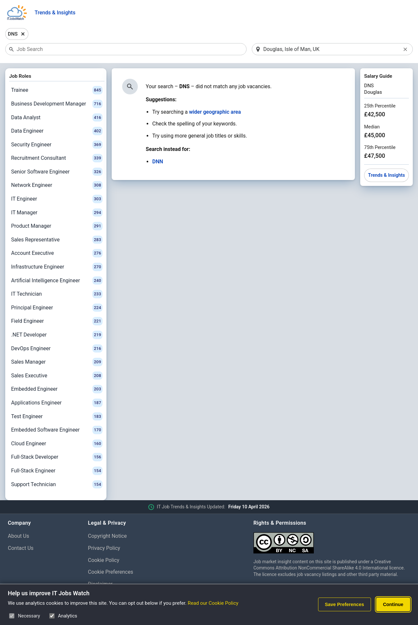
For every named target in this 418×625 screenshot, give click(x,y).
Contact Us (21, 548)
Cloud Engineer (57, 443)
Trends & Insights (55, 12)
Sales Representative (57, 240)
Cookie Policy (103, 560)
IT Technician (57, 294)
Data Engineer (57, 131)
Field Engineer (57, 321)
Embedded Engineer (57, 389)
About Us (18, 536)
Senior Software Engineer (57, 172)
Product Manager (57, 226)
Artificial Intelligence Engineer (57, 280)
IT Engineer (57, 199)
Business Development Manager (57, 104)
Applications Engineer (57, 403)
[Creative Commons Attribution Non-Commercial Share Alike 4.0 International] (331, 540)
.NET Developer (57, 335)
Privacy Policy (104, 548)
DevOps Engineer (57, 348)
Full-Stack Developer (57, 457)
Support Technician (57, 484)
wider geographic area (215, 112)
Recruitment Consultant (57, 158)
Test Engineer (57, 416)
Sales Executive (57, 375)
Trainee (57, 90)
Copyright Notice (107, 536)
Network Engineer (57, 185)
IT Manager (57, 212)
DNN (157, 161)
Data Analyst (57, 117)
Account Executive (57, 253)
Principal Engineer (57, 308)
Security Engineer (57, 144)
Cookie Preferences (110, 572)
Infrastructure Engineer (57, 267)
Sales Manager (57, 362)
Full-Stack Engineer (57, 471)
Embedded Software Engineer (57, 430)
